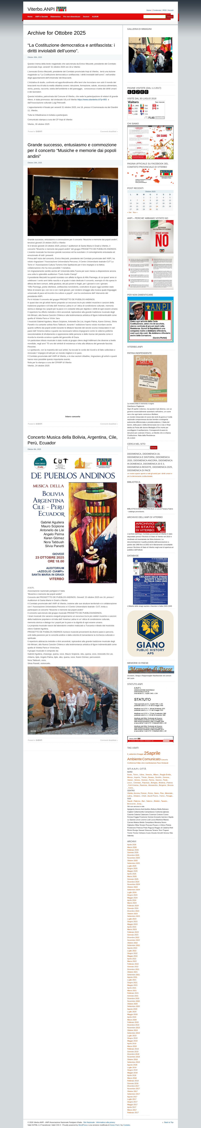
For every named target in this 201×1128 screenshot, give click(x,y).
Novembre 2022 (133, 940)
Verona (137, 780)
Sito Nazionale (89, 1122)
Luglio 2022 (131, 951)
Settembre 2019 (133, 1033)
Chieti (144, 796)
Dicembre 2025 (133, 855)
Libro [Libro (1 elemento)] (143, 763)
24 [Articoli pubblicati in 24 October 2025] (157, 206)
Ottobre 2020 (132, 1004)
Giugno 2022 (132, 953)
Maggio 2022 (132, 956)
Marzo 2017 (132, 1110)
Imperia (137, 777)
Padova (170, 783)
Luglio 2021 (131, 980)
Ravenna (143, 785)
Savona (159, 780)
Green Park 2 (115, 1125)
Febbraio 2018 (133, 1081)
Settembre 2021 (133, 975)
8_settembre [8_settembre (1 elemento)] (132, 754)
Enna (139, 804)
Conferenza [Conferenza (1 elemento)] (131, 763)
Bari (143, 801)
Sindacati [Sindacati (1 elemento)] (164, 763)
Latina (129, 796)
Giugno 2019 (132, 1038)
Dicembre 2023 (133, 911)
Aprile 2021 (131, 988)
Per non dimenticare (71, 16)
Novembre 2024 (133, 884)
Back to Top (168, 1122)
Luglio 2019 (131, 1036)
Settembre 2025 (133, 863)
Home (149, 10)
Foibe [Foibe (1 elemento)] (138, 763)
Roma (150, 793)
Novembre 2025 (133, 858)
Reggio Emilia (165, 775)
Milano (155, 775)
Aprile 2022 (131, 959)
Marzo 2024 (132, 903)
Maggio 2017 (132, 1104)
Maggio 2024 (132, 898)
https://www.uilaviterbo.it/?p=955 (92, 99)
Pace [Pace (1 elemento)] (159, 763)
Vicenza (144, 780)
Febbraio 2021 (133, 993)
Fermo (162, 796)
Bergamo (162, 785)
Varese (130, 780)
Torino (135, 775)
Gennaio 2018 (132, 1083)
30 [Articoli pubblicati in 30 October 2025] (150, 209)
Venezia (149, 775)
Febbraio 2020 (133, 1022)
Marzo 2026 (132, 847)
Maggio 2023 (132, 924)
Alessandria (153, 785)
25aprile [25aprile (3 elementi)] (152, 753)
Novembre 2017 (133, 1089)
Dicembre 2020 (133, 998)
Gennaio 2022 (132, 967)
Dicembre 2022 (133, 937)
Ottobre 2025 (132, 860)
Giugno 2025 (132, 868)
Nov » (135, 212)
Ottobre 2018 (132, 1059)
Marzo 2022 (132, 961)
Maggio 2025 (132, 871)
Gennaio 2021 (132, 996)
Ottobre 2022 (132, 943)
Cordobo (126, 1125)
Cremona (137, 783)
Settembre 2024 (133, 890)
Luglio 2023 (131, 919)
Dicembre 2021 (133, 969)
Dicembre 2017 (133, 1086)
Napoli (129, 801)
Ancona (137, 793)
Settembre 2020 (133, 1006)
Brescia (170, 785)
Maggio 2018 (132, 1073)
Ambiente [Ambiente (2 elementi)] (134, 759)
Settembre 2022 (133, 945)
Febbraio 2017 (133, 1112)
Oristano (136, 796)
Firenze (144, 793)
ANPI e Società (41, 16)
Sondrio (158, 777)
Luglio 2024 (131, 892)
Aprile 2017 (131, 1107)
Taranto (164, 801)
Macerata (168, 793)
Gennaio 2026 (132, 852)
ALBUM (95, 16)
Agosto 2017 (132, 1097)
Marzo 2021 (132, 990)
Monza (130, 777)
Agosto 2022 (132, 948)
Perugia (169, 796)
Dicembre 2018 (133, 1054)
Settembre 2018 (133, 1062)
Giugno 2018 (132, 1070)
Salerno (149, 801)
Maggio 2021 (132, 985)
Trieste (144, 777)
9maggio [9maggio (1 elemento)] (140, 754)
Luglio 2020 (131, 1012)
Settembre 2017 (133, 1094)
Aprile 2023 (131, 927)
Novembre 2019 (133, 1028)
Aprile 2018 (131, 1075)
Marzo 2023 (132, 929)
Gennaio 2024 (132, 908)
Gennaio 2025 (132, 879)
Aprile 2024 (131, 900)
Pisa (162, 793)
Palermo (137, 801)
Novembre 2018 (133, 1057)
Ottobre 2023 (132, 914)
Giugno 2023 (132, 921)
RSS (164, 10)
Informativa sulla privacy (105, 1122)
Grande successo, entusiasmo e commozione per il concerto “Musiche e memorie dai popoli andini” (72, 150)
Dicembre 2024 (133, 882)
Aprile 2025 (131, 874)
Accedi (171, 10)
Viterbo (130, 793)
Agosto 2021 (132, 977)
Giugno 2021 (132, 982)
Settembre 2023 (133, 916)
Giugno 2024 (132, 895)
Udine (141, 775)
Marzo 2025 (132, 876)
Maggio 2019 (132, 1041)
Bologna (154, 783)
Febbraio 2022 (133, 964)
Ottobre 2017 (132, 1091)
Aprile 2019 (131, 1043)
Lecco (129, 783)
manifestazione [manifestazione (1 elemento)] (151, 763)
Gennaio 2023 (132, 935)
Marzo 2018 (132, 1078)
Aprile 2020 (131, 1017)
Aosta (129, 775)
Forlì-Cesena (133, 785)
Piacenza (145, 783)
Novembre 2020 (133, 1001)
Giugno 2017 (132, 1102)
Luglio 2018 (131, 1067)
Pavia (165, 780)
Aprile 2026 (131, 845)
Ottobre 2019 (132, 1030)
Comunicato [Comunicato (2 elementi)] (151, 759)
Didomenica (56, 16)
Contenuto (157, 10)
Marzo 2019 (132, 1046)
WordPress (83, 1125)
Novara (151, 777)
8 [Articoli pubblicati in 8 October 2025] (143, 200)
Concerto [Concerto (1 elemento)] (164, 760)
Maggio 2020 (132, 1014)
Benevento (131, 804)
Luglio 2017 (131, 1099)
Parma (151, 780)
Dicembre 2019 (133, 1025)
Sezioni (86, 16)
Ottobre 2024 (132, 887)
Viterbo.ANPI (41, 9)
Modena (162, 783)
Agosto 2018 (132, 1065)
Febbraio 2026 (133, 850)
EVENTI (39, 131)
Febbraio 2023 (133, 932)
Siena (156, 793)
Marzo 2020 (132, 1020)
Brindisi (157, 801)
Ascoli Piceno (152, 796)
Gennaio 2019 (132, 1051)
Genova (166, 777)
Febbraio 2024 (133, 906)
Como (130, 788)
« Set (129, 212)
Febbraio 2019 (133, 1049)
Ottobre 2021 (132, 972)
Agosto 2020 (132, 1009)
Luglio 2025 (131, 866)
